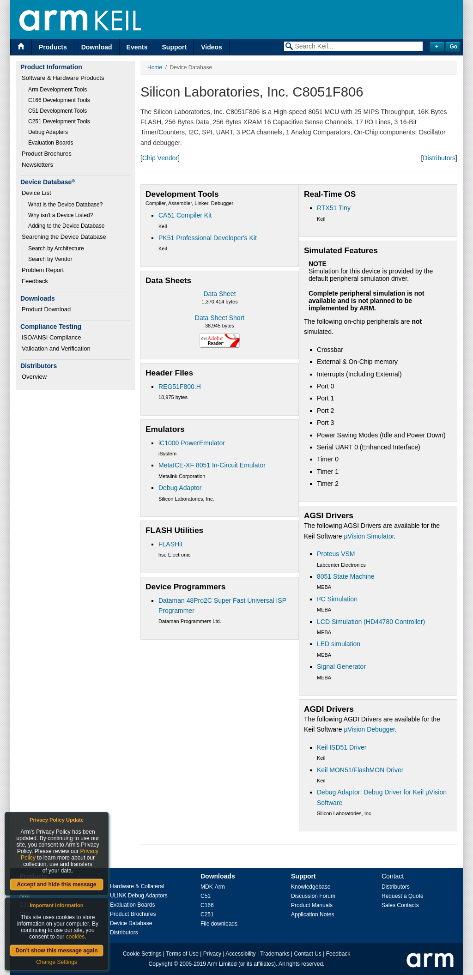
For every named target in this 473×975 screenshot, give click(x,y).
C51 (205, 896)
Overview (34, 376)
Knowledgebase (310, 887)
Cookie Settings (142, 954)
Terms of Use (182, 954)
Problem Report (43, 269)
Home (154, 67)
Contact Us (307, 954)
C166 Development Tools (59, 100)
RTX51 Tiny (334, 208)
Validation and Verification (56, 348)
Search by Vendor (50, 259)
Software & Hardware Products (63, 77)
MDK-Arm (212, 887)
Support (174, 47)
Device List (36, 192)
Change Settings (56, 962)
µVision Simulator (369, 536)
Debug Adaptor (179, 487)
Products (53, 47)
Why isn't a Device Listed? (60, 215)
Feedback (35, 281)
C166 (207, 905)
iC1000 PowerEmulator (191, 443)
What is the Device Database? (65, 204)
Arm (24, 895)
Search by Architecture (56, 248)
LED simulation (338, 644)
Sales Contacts (400, 905)
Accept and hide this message (56, 884)
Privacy (212, 954)
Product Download (46, 309)
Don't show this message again (56, 950)
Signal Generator (341, 666)
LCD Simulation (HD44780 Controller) (371, 621)
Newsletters (37, 164)
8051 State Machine (346, 576)
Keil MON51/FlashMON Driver (360, 770)
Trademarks (275, 954)
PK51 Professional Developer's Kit (207, 238)
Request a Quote (403, 896)
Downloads (217, 876)
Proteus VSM (336, 553)
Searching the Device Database (64, 236)
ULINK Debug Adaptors (139, 895)
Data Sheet (219, 293)
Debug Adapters (48, 132)
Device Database (131, 923)
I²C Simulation (337, 599)
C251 (207, 914)
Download (96, 47)
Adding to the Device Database (66, 226)
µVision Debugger (369, 729)
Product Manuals (312, 905)
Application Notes (312, 914)
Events (137, 47)
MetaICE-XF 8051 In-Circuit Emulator (212, 465)
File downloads (218, 923)
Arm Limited (222, 964)
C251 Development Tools (59, 121)
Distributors (439, 158)
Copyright (160, 964)
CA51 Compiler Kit (185, 215)
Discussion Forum (313, 896)
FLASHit (170, 544)
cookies (75, 936)
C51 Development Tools (57, 111)
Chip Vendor (160, 158)
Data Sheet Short (219, 317)
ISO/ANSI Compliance (51, 337)
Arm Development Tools (57, 89)
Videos (211, 47)
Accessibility (240, 954)
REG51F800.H (179, 386)
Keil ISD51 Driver (341, 747)
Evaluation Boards (50, 142)
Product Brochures (47, 153)
